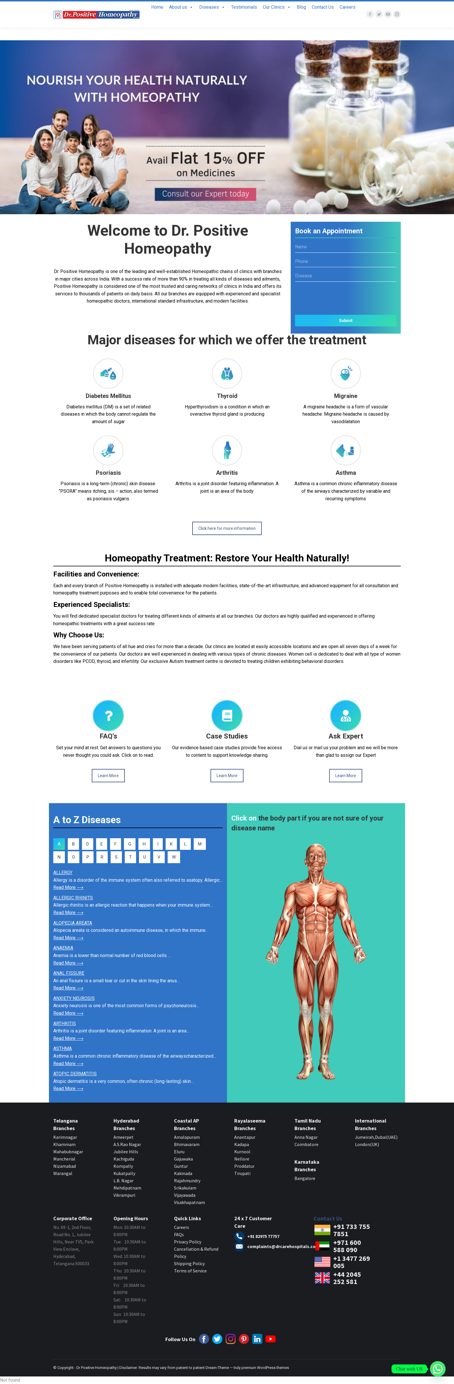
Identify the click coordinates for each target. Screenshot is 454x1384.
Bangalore (305, 1178)
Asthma (346, 472)
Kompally (123, 1166)
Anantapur (244, 1137)
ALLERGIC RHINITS (73, 898)
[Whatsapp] (438, 1369)
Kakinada (183, 1173)
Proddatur (244, 1166)
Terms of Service (190, 1271)
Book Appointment (380, 8)
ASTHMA (62, 1048)
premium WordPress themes (265, 1367)
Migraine (345, 395)
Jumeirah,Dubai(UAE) (376, 1137)
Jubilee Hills (126, 1151)
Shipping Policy (189, 1263)
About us (181, 20)
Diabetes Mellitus (108, 395)
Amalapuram (187, 1137)
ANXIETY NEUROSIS (74, 998)
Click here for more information (227, 528)
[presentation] (346, 296)
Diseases (212, 20)
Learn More (108, 775)
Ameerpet (123, 1137)
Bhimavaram (186, 1144)
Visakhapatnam (189, 1202)
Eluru (179, 1151)
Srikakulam (185, 1188)
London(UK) (367, 1144)
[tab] (59, 844)
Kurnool (242, 1151)
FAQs (179, 1234)
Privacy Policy (187, 1242)
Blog (301, 20)
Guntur (181, 1166)
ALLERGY (62, 872)
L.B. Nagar (123, 1180)
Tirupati (242, 1173)
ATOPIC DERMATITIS (75, 1073)
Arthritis (227, 472)
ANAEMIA (63, 948)
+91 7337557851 (328, 7)
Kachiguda (124, 1159)
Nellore (241, 1159)
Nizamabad (64, 1166)
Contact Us (323, 20)
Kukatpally (124, 1173)
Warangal (62, 1173)
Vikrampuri (124, 1195)
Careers (348, 20)
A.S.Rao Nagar (127, 1144)
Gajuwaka (183, 1159)
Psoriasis (108, 472)
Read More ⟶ (68, 887)
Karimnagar (65, 1137)
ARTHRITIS (64, 1023)
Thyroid (227, 395)
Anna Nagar (306, 1137)
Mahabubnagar (68, 1151)
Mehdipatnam (128, 1188)
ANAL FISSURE (68, 973)
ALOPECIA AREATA (72, 923)
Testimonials (244, 20)
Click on (244, 818)
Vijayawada (184, 1195)
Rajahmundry (187, 1180)
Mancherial (64, 1159)
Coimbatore (306, 1144)
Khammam (64, 1144)
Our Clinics (277, 20)
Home (157, 20)
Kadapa (241, 1144)
